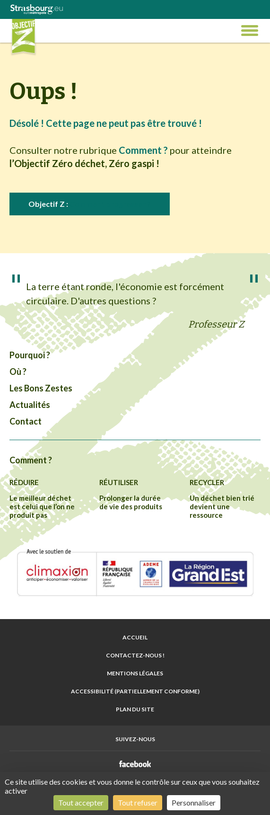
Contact (25, 421)
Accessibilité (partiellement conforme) (135, 691)
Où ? (17, 371)
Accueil (135, 637)
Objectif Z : (89, 203)
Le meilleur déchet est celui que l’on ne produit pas (42, 506)
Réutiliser (118, 482)
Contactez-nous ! (135, 655)
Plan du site (135, 709)
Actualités (29, 404)
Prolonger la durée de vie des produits (130, 502)
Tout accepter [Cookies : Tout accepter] (81, 802)
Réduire (24, 482)
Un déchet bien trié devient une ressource (222, 506)
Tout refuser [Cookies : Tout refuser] (137, 802)
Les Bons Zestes (40, 388)
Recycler (207, 482)
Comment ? (30, 460)
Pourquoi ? (29, 355)
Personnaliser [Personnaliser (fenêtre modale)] (194, 802)
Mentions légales (135, 673)
